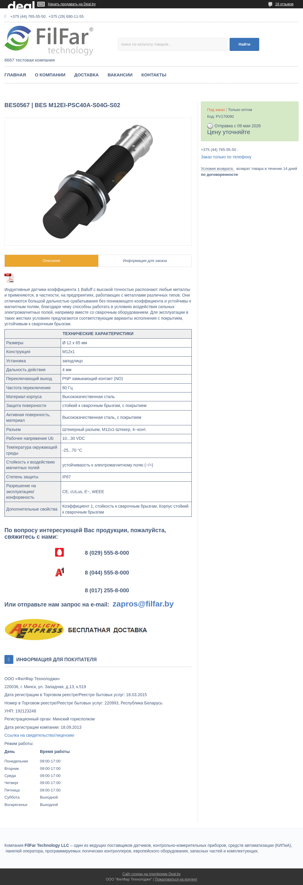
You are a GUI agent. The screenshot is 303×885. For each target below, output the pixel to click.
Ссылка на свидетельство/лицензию (39, 735)
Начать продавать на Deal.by (72, 4)
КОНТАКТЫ (153, 75)
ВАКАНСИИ (120, 75)
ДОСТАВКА (86, 75)
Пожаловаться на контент (176, 879)
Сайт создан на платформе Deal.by (152, 874)
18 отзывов (284, 4)
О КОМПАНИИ (50, 75)
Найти (244, 44)
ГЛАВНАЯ (15, 75)
